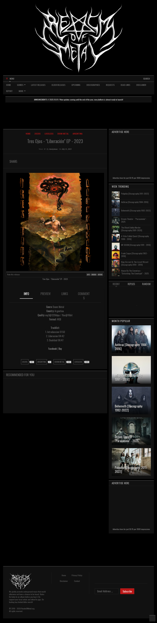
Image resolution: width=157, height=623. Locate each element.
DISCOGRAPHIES (93, 84)
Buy (60, 348)
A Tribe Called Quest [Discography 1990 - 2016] (135, 237)
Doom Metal (63, 133)
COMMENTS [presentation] (84, 295)
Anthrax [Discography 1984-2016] (134, 202)
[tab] (26, 295)
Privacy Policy (77, 575)
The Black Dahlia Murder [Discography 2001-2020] (131, 229)
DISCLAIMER (141, 84)
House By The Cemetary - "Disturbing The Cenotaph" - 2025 (135, 272)
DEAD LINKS (125, 84)
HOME (8, 84)
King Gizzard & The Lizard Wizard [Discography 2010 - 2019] (134, 263)
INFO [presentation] (26, 293)
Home (28, 133)
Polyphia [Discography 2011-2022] (135, 193)
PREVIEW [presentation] (45, 293)
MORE (22, 91)
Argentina (77, 133)
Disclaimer (64, 581)
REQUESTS (110, 84)
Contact (77, 581)
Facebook (52, 348)
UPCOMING (75, 84)
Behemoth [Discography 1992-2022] (136, 210)
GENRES (21, 84)
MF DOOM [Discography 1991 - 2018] (136, 244)
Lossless (49, 133)
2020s (37, 133)
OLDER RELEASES (58, 84)
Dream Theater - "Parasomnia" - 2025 (134, 220)
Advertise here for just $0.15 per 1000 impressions (131, 178)
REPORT (9, 91)
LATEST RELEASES (38, 84)
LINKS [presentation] (64, 293)
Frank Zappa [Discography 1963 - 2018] (134, 255)
